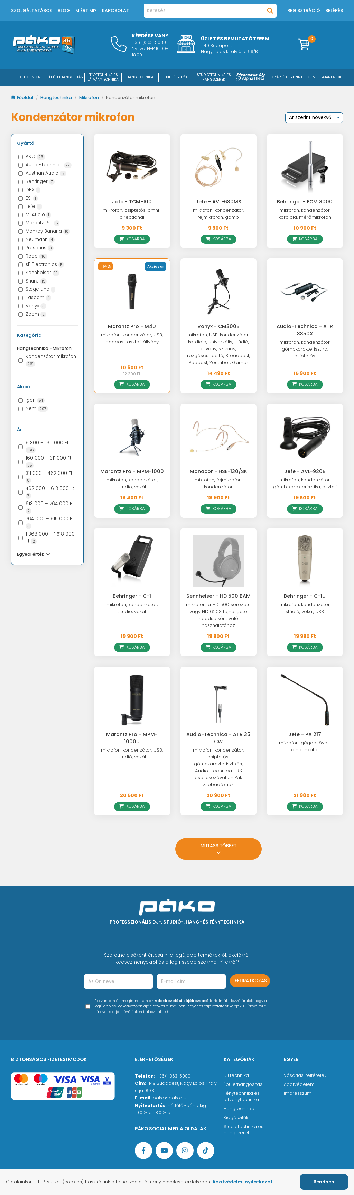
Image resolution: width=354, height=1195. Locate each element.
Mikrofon (89, 98)
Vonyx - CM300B (218, 326)
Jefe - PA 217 (304, 734)
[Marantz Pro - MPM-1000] (132, 437)
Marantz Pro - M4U (132, 326)
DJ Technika (29, 77)
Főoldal (22, 98)
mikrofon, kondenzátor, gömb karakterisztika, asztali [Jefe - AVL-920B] (305, 483)
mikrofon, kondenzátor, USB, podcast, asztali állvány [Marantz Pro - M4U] (132, 338)
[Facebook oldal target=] (143, 1150)
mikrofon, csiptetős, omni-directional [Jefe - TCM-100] (132, 213)
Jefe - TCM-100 (132, 201)
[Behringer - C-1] (132, 561)
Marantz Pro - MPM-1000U (132, 738)
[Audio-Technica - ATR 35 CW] (218, 700)
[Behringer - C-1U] (305, 561)
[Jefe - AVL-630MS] (218, 167)
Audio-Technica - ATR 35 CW (218, 738)
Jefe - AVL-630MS (218, 201)
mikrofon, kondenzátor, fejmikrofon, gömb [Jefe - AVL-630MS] (218, 213)
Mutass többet (218, 849)
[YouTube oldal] (164, 1150)
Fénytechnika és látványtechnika (242, 1096)
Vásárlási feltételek (305, 1075)
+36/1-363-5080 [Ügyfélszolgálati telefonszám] (173, 1076)
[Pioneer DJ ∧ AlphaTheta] (250, 77)
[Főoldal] (44, 52)
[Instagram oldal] (185, 1150)
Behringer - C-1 (132, 596)
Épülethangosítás (243, 1084)
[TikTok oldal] (205, 1150)
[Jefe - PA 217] (305, 700)
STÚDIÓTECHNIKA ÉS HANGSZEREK (214, 77)
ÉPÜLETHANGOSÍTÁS (66, 77)
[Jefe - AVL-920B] (305, 437)
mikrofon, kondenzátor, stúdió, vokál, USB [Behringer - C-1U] (304, 608)
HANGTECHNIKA (140, 77)
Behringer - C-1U (305, 596)
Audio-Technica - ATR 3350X (305, 330)
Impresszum (297, 1093)
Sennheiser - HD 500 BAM (218, 596)
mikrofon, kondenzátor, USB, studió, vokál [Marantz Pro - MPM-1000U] (132, 753)
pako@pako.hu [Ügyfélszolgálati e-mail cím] (169, 1098)
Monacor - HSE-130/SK (218, 471)
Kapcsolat (115, 10)
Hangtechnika (56, 98)
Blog (64, 10)
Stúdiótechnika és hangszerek (243, 1130)
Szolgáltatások (32, 10)
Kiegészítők (236, 1117)
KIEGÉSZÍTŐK (176, 77)
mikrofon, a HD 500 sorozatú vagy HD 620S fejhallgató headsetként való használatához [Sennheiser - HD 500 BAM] (218, 615)
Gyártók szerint (287, 77)
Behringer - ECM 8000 (305, 201)
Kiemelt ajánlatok (324, 77)
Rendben (324, 1182)
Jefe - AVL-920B (305, 471)
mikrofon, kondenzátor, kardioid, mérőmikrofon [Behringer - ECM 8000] (305, 213)
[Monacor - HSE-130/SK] (218, 437)
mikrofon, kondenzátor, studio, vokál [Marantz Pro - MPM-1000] (132, 483)
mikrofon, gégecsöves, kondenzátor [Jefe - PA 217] (304, 746)
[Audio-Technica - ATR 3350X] (305, 291)
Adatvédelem (299, 1084)
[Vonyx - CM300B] (218, 291)
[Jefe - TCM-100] (132, 167)
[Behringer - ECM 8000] (305, 167)
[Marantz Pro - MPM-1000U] (132, 700)
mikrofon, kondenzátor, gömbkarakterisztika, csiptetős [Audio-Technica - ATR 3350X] (304, 349)
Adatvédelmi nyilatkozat (242, 1181)
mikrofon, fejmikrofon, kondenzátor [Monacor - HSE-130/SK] (218, 483)
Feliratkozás (251, 980)
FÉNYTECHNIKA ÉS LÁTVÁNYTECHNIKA (103, 77)
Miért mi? (86, 10)
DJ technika (236, 1075)
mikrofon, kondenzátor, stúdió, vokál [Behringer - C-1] (132, 608)
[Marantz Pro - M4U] (132, 291)
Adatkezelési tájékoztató (182, 1000)
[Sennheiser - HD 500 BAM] (218, 561)
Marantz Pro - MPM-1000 (132, 471)
